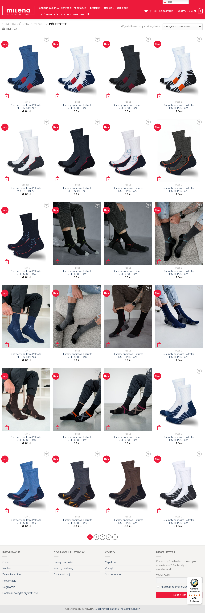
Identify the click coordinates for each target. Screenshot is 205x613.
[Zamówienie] (183, 27)
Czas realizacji (62, 574)
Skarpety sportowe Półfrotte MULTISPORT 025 (77, 272)
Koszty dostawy (63, 568)
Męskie (109, 8)
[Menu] (200, 579)
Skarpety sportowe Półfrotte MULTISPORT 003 (179, 438)
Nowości (66, 8)
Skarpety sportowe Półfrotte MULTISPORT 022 (26, 106)
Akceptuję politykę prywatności (177, 587)
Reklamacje (9, 580)
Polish (168, 2)
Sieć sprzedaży (49, 14)
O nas (5, 562)
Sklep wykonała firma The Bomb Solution (117, 608)
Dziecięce (123, 8)
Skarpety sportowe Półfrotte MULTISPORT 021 (26, 189)
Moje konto (111, 562)
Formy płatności (63, 562)
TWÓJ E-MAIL (163, 575)
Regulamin (8, 587)
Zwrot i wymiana (12, 574)
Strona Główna (49, 8)
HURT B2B (79, 14)
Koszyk (109, 568)
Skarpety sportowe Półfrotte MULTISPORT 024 (128, 189)
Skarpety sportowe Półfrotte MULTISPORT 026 (77, 355)
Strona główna (15, 24)
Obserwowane (113, 574)
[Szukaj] (88, 14)
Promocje (81, 8)
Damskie (96, 8)
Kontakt (66, 14)
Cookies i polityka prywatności (20, 593)
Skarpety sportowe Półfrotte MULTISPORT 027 (77, 438)
